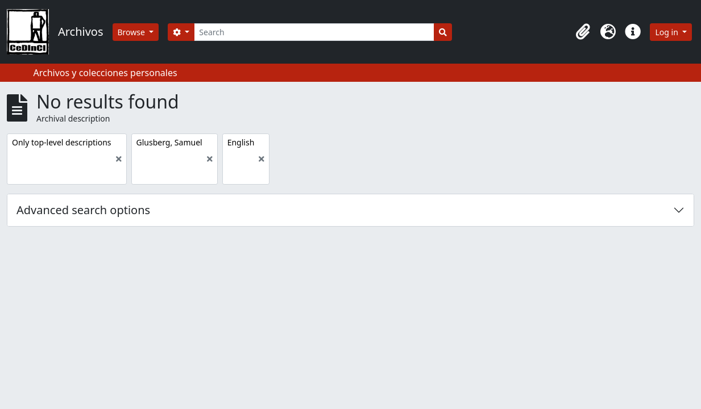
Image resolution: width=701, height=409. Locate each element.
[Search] (314, 32)
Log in (667, 32)
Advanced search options (83, 210)
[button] (582, 31)
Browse (132, 32)
